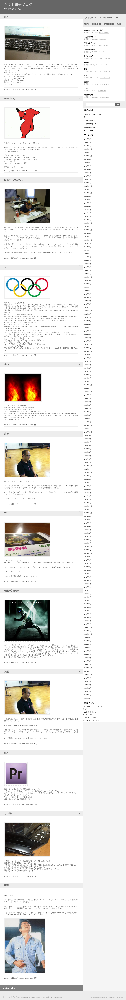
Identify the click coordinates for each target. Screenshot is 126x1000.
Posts (86, 24)
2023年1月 (87, 236)
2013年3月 (87, 536)
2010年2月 (87, 661)
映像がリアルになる (13, 180)
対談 (6, 671)
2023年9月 (87, 233)
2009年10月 (88, 674)
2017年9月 (87, 354)
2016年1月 (87, 422)
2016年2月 (87, 418)
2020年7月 (87, 260)
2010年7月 (87, 644)
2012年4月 (87, 573)
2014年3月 (87, 496)
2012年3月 (87, 577)
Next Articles (8, 988)
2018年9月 (87, 314)
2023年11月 (88, 226)
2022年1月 (87, 243)
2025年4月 (87, 173)
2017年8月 (87, 358)
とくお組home (90, 18)
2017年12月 (88, 344)
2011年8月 (87, 600)
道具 (6, 753)
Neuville (120, 997)
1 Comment (102, 39)
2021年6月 (87, 247)
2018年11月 (88, 307)
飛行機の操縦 (88, 95)
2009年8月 (87, 681)
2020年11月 (88, 253)
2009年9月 (87, 678)
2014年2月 (87, 499)
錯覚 (85, 69)
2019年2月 (87, 304)
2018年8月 (87, 317)
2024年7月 (87, 203)
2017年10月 (88, 351)
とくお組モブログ (18, 5)
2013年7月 (87, 523)
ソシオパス (88, 88)
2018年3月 (87, 334)
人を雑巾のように (90, 37)
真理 (85, 75)
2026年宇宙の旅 (89, 49)
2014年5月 (87, 489)
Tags (119, 24)
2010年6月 (87, 647)
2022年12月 (88, 240)
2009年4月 (87, 695)
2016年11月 (88, 388)
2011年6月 (87, 607)
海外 (6, 17)
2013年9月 (87, 516)
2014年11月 (88, 469)
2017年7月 (87, 361)
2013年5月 (87, 530)
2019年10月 (88, 277)
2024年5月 (87, 210)
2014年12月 (88, 466)
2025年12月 (88, 149)
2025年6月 (87, 169)
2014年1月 (87, 503)
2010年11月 (88, 631)
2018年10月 (88, 311)
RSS (116, 18)
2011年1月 (87, 624)
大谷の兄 (87, 82)
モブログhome (105, 18)
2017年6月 (87, 365)
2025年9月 (87, 159)
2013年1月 (87, 543)
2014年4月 (87, 493)
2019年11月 (88, 274)
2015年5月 (87, 449)
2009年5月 (87, 691)
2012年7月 (87, 563)
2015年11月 (88, 428)
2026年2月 (87, 142)
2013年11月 (88, 509)
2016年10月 (88, 391)
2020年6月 (87, 264)
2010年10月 (88, 634)
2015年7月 (87, 442)
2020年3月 (87, 267)
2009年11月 (88, 671)
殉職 (6, 885)
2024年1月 (87, 220)
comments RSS (57, 997)
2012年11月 (88, 550)
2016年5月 (87, 408)
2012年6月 (87, 567)
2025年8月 (87, 162)
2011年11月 (88, 590)
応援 (6, 434)
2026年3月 (87, 139)
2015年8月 (87, 439)
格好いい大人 (88, 56)
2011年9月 (87, 597)
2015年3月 (87, 456)
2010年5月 (87, 651)
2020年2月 (87, 270)
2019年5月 (87, 294)
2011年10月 (88, 594)
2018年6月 (87, 324)
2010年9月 (87, 637)
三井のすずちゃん (90, 43)
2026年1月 (87, 146)
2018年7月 (87, 321)
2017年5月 (87, 368)
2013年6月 (87, 526)
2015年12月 (88, 425)
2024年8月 (87, 199)
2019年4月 (87, 297)
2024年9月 (87, 196)
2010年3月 (87, 658)
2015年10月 (88, 432)
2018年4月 (87, 331)
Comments (96, 24)
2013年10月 (88, 513)
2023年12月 (88, 223)
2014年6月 (87, 486)
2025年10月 (88, 156)
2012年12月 (88, 546)
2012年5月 (87, 570)
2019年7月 (87, 287)
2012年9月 (87, 556)
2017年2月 (87, 378)
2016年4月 (87, 412)
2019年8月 (87, 284)
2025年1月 (87, 183)
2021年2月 (87, 250)
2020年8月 (87, 257)
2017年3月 (87, 375)
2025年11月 (88, 152)
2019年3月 (87, 301)
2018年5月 (87, 327)
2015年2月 (87, 459)
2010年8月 (87, 641)
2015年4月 (87, 452)
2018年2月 (87, 338)
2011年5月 (87, 610)
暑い (6, 364)
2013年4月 (87, 533)
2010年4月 (87, 654)
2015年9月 (87, 435)
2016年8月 (87, 398)
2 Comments (103, 65)
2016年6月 (87, 405)
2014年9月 (87, 476)
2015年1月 (87, 462)
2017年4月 (87, 371)
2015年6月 (87, 445)
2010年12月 (88, 627)
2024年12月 (88, 186)
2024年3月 (87, 216)
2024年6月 (87, 206)
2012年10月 (88, 553)
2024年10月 (88, 193)
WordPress (101, 997)
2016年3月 (87, 415)
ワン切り (8, 813)
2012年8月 (87, 560)
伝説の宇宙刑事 (11, 590)
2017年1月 (87, 381)
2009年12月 (88, 668)
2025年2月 (87, 179)
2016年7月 (87, 402)
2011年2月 (87, 621)
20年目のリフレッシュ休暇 (93, 30)
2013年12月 (88, 506)
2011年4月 (87, 614)
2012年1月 (87, 584)
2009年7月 (87, 685)
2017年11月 (88, 348)
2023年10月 (88, 230)
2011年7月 (87, 604)
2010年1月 (87, 664)
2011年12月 (88, 587)
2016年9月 (87, 395)
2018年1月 (87, 341)
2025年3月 (87, 176)
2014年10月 (88, 472)
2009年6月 (87, 688)
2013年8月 (87, 519)
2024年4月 (87, 213)
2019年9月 (87, 280)
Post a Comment (104, 32)
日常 (35, 89)
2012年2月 (87, 580)
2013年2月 (87, 540)
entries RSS (41, 997)
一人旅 (86, 62)
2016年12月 (88, 385)
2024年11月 (88, 189)
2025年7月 (87, 166)
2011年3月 (87, 617)
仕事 (35, 978)
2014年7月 (87, 482)
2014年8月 (87, 479)
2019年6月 (87, 290)
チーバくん (9, 98)
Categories (109, 24)
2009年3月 (87, 698)
